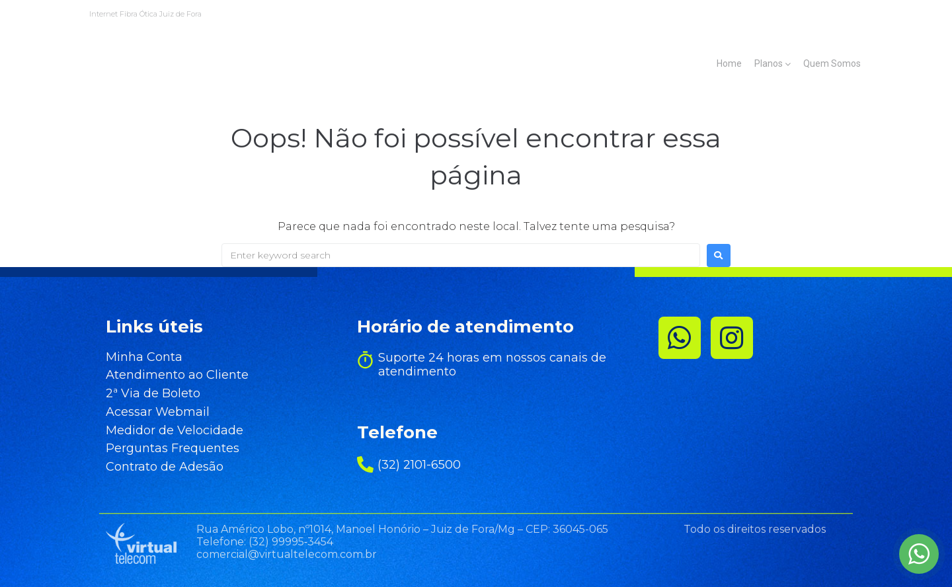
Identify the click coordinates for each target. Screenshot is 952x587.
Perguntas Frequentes (163, 448)
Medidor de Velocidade (165, 431)
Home (729, 63)
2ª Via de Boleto (144, 394)
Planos (768, 63)
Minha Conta (135, 357)
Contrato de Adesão (155, 467)
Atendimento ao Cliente (168, 375)
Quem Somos (832, 63)
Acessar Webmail (148, 412)
